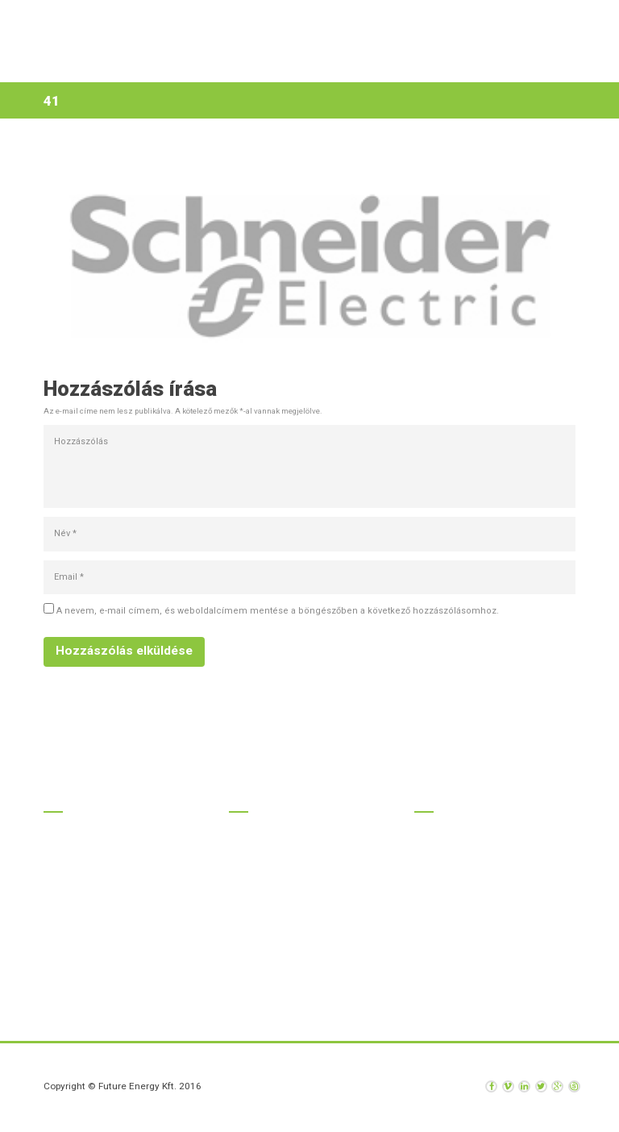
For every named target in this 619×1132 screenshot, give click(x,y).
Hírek (401, 63)
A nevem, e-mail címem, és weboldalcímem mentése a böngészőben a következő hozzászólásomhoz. (277, 611)
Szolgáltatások (267, 63)
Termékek (182, 63)
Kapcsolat (462, 63)
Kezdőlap (113, 63)
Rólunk (347, 63)
